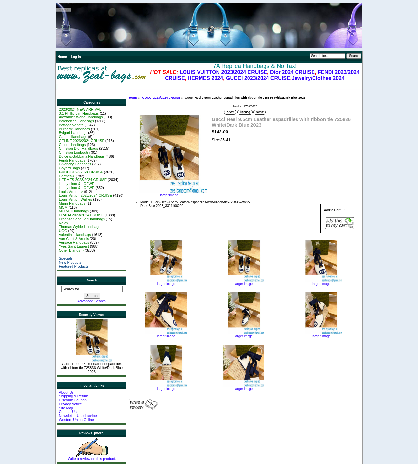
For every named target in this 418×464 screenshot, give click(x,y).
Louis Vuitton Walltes (75, 199)
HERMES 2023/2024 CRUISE (83, 180)
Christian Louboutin (74, 152)
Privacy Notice (70, 404)
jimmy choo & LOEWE (76, 184)
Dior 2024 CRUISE (292, 72)
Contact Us (67, 412)
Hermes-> (67, 176)
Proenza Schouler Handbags (82, 219)
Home (62, 57)
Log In (76, 57)
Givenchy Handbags (75, 164)
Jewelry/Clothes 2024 (318, 78)
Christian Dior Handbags (78, 148)
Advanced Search (91, 301)
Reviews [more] (91, 433)
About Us (66, 392)
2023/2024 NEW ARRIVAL (80, 109)
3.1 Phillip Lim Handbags (79, 113)
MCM (63, 207)
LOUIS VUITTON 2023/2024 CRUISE (223, 72)
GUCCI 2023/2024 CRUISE (258, 78)
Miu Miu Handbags (74, 211)
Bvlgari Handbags (73, 133)
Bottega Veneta (71, 125)
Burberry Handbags (74, 129)
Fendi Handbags (72, 160)
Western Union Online (76, 420)
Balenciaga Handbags (76, 121)
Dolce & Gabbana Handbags (81, 156)
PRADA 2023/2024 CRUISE (81, 215)
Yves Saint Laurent (74, 246)
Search (92, 280)
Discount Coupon (72, 400)
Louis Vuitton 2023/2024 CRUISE (85, 195)
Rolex (63, 223)
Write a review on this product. (92, 457)
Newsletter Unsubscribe (78, 416)
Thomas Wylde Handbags (79, 227)
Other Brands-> (71, 250)
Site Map (66, 408)
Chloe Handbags (72, 145)
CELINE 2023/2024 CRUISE (81, 141)
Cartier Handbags (73, 137)
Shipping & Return (73, 396)
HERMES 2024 (205, 78)
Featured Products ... (75, 266)
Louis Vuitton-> (71, 191)
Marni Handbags (72, 203)
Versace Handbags (74, 242)
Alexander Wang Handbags (81, 117)
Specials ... (67, 258)
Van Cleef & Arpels (74, 238)
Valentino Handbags (75, 235)
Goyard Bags (69, 168)
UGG (63, 231)
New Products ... (72, 262)
